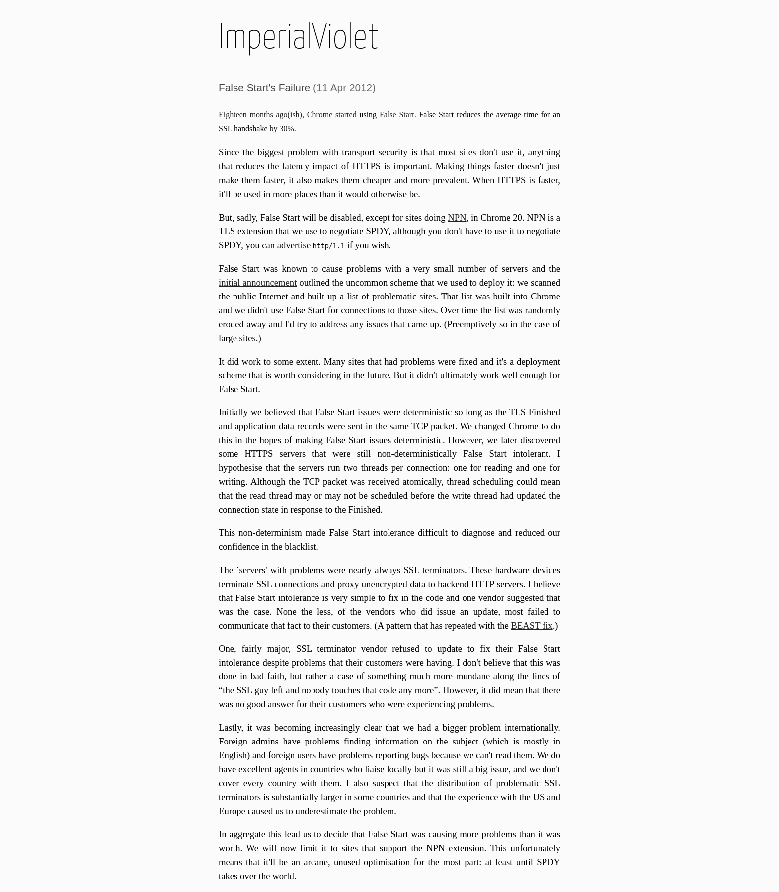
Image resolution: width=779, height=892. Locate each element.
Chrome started (332, 114)
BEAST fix (532, 625)
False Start (397, 114)
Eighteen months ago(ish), (263, 114)
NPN (457, 217)
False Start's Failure (264, 87)
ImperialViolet (299, 36)
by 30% (282, 128)
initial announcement (258, 282)
